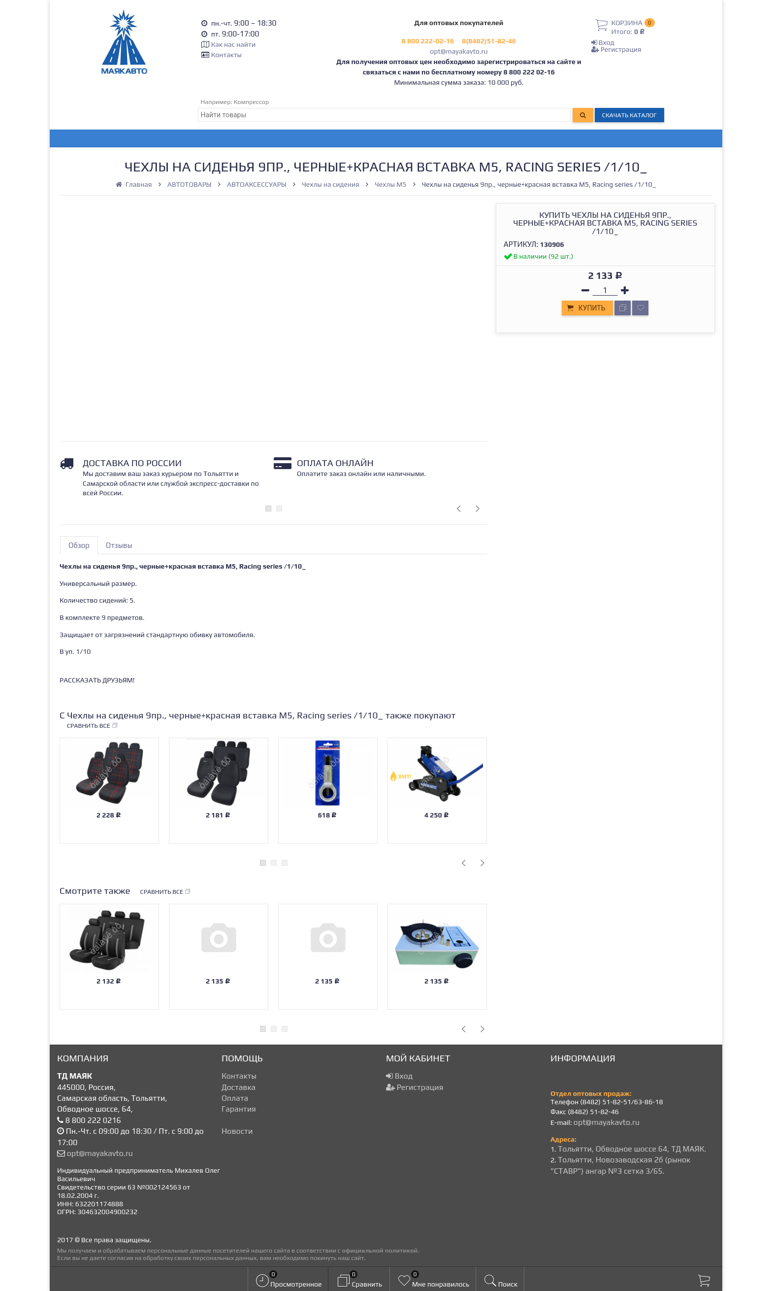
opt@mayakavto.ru (458, 51)
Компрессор (251, 101)
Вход (602, 42)
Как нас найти (233, 44)
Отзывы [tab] (119, 545)
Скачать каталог (629, 115)
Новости (237, 1131)
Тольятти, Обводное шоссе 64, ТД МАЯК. (632, 1149)
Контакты (226, 55)
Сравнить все (92, 726)
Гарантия (239, 1109)
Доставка (239, 1087)
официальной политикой (380, 1250)
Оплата (235, 1098)
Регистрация (616, 49)
